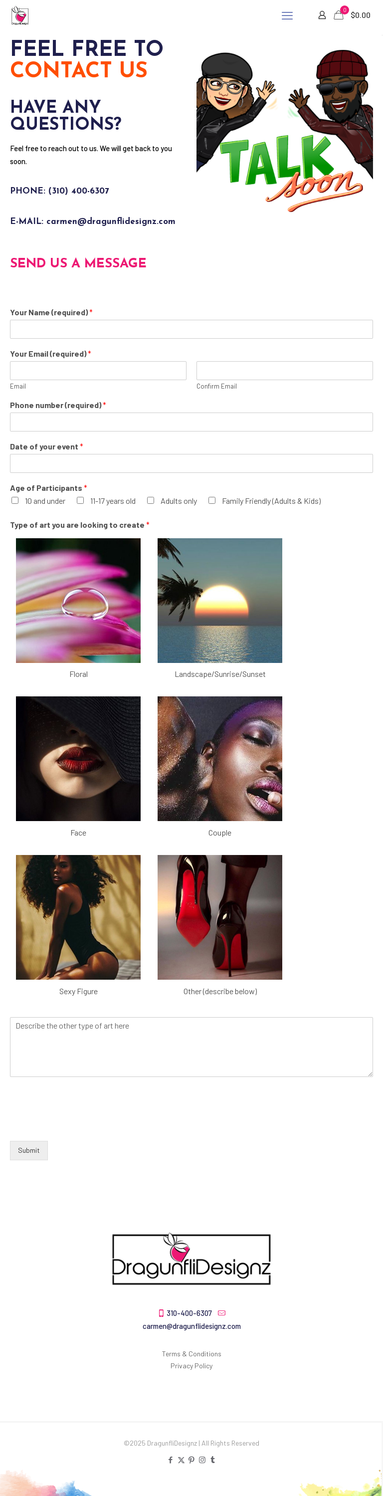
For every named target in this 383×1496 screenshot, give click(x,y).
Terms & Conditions (191, 1353)
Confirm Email (216, 386)
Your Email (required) (50, 353)
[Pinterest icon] (191, 1459)
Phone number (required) (58, 405)
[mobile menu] (287, 14)
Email (18, 386)
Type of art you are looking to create (80, 524)
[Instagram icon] (202, 1459)
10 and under (45, 500)
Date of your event (46, 446)
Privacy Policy (191, 1365)
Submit (29, 1150)
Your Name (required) (51, 312)
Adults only (179, 500)
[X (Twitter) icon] (181, 1459)
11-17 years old (113, 500)
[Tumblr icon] (212, 1459)
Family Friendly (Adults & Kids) (271, 500)
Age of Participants (48, 487)
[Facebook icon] (171, 1459)
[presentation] (86, 1124)
